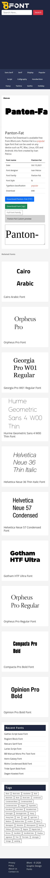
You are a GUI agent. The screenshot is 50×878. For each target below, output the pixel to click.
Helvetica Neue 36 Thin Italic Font (24, 482)
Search (38, 12)
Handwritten (37, 79)
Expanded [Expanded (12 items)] (32, 805)
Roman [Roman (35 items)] (8, 833)
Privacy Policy (12, 864)
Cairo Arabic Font (14, 297)
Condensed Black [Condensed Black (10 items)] (11, 801)
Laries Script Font (12, 748)
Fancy (8, 86)
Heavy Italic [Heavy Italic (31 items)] (9, 817)
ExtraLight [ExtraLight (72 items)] (9, 813)
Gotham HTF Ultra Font (18, 576)
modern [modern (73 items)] (30, 821)
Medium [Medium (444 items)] (8, 821)
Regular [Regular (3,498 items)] (25, 829)
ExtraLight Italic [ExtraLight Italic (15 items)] (21, 813)
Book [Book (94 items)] (17, 798)
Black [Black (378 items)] (7, 794)
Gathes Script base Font (16, 733)
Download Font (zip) (16, 206)
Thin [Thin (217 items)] (17, 837)
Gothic (30, 86)
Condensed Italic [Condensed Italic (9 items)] (11, 805)
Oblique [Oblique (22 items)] (8, 829)
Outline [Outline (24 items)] (17, 829)
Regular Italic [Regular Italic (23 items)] (36, 829)
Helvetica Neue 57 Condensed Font (22, 529)
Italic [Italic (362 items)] (18, 817)
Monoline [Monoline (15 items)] (20, 825)
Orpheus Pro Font (15, 342)
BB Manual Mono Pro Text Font (19, 753)
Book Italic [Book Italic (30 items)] (26, 798)
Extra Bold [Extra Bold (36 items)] (19, 809)
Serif (20, 72)
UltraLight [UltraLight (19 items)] (35, 837)
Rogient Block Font (13, 738)
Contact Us (14, 871)
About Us (13, 868)
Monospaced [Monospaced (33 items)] (31, 825)
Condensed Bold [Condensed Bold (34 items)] (26, 801)
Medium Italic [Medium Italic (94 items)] (19, 821)
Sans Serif (9, 72)
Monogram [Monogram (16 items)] (9, 825)
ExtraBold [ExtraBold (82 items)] (9, 809)
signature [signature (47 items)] (9, 837)
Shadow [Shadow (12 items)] (40, 833)
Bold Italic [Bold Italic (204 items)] (9, 798)
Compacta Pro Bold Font (19, 667)
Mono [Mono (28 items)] (38, 821)
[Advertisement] (25, 41)
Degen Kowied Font (13, 773)
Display (30, 72)
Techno (19, 86)
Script (9, 79)
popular (42, 72)
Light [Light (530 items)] (25, 817)
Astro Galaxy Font (13, 758)
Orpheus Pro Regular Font (20, 621)
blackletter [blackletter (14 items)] (27, 794)
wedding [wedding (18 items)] (17, 841)
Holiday (41, 86)
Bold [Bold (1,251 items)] (35, 794)
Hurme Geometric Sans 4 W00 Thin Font (22, 434)
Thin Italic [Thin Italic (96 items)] (25, 837)
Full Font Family (14, 212)
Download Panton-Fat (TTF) (19, 199)
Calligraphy (22, 79)
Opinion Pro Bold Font (17, 712)
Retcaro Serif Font (13, 743)
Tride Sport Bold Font (14, 768)
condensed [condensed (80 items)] (37, 798)
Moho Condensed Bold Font (18, 763)
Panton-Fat (25, 235)
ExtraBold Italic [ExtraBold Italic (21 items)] (31, 809)
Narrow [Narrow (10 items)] (41, 825)
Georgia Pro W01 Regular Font (22, 388)
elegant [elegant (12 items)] (23, 805)
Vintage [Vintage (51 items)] (8, 841)
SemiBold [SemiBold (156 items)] (17, 833)
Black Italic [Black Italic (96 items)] (16, 794)
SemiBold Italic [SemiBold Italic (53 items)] (29, 833)
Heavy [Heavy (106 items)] (32, 813)
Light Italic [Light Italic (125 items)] (33, 817)
